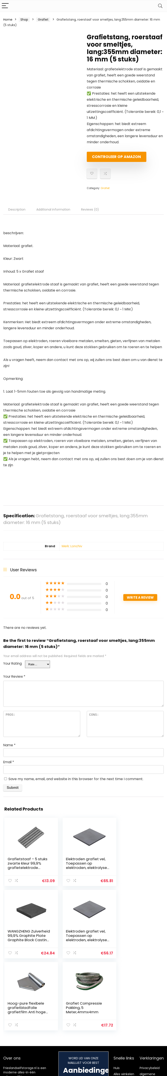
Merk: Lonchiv (72, 550)
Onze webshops (121, 1013)
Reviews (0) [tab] (90, 213)
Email (8, 765)
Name (9, 748)
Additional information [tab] (53, 213)
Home (7, 19)
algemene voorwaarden (150, 1007)
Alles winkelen (124, 1005)
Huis (117, 999)
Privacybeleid (150, 999)
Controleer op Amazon (111, 158)
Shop (24, 19)
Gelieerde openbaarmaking (153, 1017)
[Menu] (5, 6)
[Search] (160, 6)
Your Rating (12, 667)
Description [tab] (16, 213)
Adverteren (122, 1021)
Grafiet (43, 19)
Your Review (14, 680)
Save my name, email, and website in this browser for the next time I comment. (75, 782)
